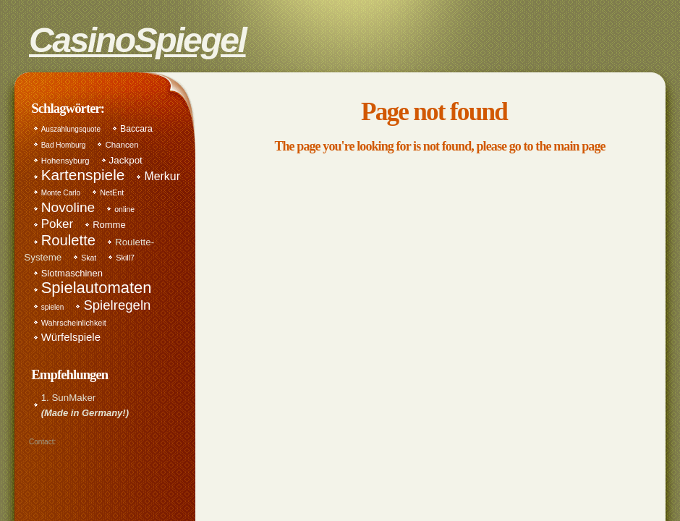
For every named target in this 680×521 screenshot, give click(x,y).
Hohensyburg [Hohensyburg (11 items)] (65, 160)
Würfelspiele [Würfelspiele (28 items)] (71, 337)
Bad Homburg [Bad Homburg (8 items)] (63, 145)
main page (579, 146)
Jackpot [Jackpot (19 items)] (126, 160)
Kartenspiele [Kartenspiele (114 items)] (83, 174)
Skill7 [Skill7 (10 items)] (125, 257)
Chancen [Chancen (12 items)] (121, 144)
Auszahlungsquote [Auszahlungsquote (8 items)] (71, 129)
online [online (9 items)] (124, 209)
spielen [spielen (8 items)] (52, 307)
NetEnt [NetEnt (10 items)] (112, 192)
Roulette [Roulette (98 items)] (68, 240)
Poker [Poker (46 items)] (57, 224)
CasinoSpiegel (137, 35)
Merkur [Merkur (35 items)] (162, 176)
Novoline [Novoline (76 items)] (68, 207)
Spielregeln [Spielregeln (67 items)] (116, 305)
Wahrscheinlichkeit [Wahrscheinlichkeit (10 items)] (73, 322)
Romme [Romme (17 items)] (109, 224)
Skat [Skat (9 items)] (88, 258)
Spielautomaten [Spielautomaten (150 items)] (96, 288)
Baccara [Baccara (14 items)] (136, 129)
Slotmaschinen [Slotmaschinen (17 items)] (72, 273)
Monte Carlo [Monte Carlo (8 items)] (60, 193)
